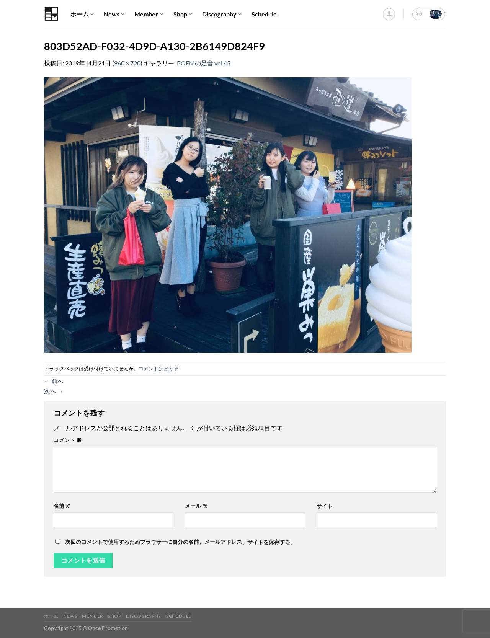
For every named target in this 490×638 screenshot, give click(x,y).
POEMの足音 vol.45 (203, 63)
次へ (54, 391)
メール (196, 506)
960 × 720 (127, 63)
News (114, 14)
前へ (54, 381)
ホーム (82, 14)
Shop (182, 14)
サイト (325, 506)
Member (148, 14)
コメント (68, 440)
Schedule (264, 14)
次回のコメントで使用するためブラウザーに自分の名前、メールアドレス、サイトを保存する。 (180, 541)
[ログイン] (389, 14)
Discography (222, 14)
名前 (62, 506)
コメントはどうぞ (158, 369)
